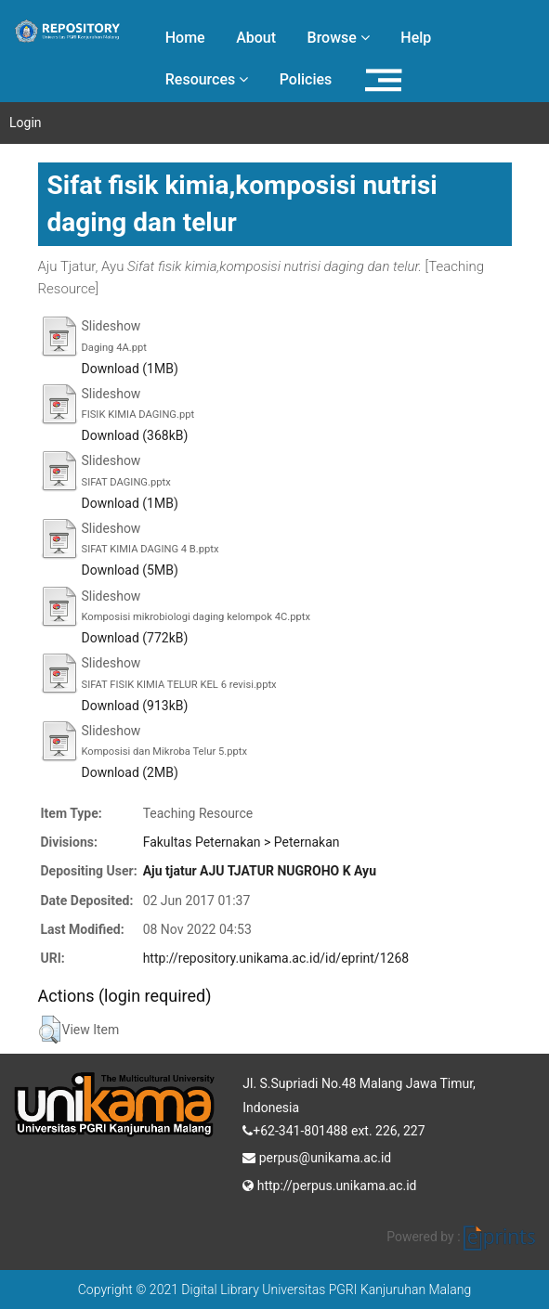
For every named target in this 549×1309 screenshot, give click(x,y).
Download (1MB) (130, 368)
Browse (338, 37)
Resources (207, 79)
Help (415, 37)
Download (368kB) (135, 435)
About (256, 37)
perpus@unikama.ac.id (316, 1156)
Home (185, 37)
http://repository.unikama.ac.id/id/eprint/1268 (276, 958)
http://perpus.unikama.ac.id (329, 1183)
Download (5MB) (130, 570)
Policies (306, 79)
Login (25, 122)
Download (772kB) (135, 637)
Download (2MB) (130, 772)
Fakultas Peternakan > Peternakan (241, 842)
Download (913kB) (135, 705)
